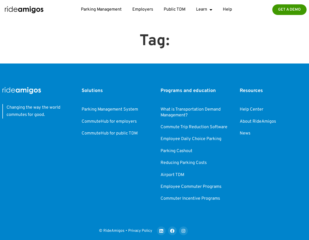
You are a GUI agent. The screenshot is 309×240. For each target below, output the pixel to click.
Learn (204, 10)
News (245, 133)
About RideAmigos (258, 121)
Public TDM (174, 9)
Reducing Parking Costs (184, 163)
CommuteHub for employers (109, 121)
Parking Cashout (176, 151)
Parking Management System (110, 109)
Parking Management (101, 9)
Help (227, 9)
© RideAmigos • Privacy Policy (125, 230)
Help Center (251, 109)
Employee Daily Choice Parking (191, 139)
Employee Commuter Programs (191, 187)
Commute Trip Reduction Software (194, 127)
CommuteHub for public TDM (110, 133)
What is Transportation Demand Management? (191, 112)
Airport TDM (172, 175)
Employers (142, 9)
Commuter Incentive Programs (190, 198)
